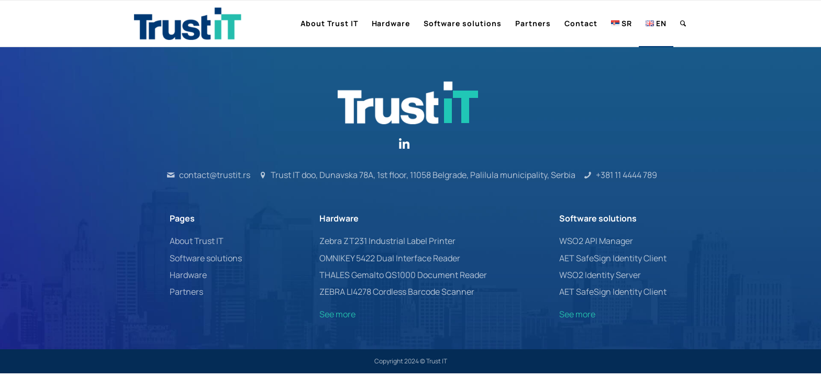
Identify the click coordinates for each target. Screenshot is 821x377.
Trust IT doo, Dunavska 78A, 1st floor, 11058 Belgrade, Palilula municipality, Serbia (423, 175)
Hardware (188, 275)
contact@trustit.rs (214, 175)
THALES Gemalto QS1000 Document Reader (403, 275)
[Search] (683, 24)
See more (337, 314)
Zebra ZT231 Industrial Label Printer (387, 241)
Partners (186, 291)
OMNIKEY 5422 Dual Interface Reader (389, 258)
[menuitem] (329, 24)
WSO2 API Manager (596, 241)
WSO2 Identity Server (600, 275)
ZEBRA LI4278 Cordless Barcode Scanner (396, 291)
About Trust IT (197, 241)
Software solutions (206, 258)
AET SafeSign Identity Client (613, 258)
